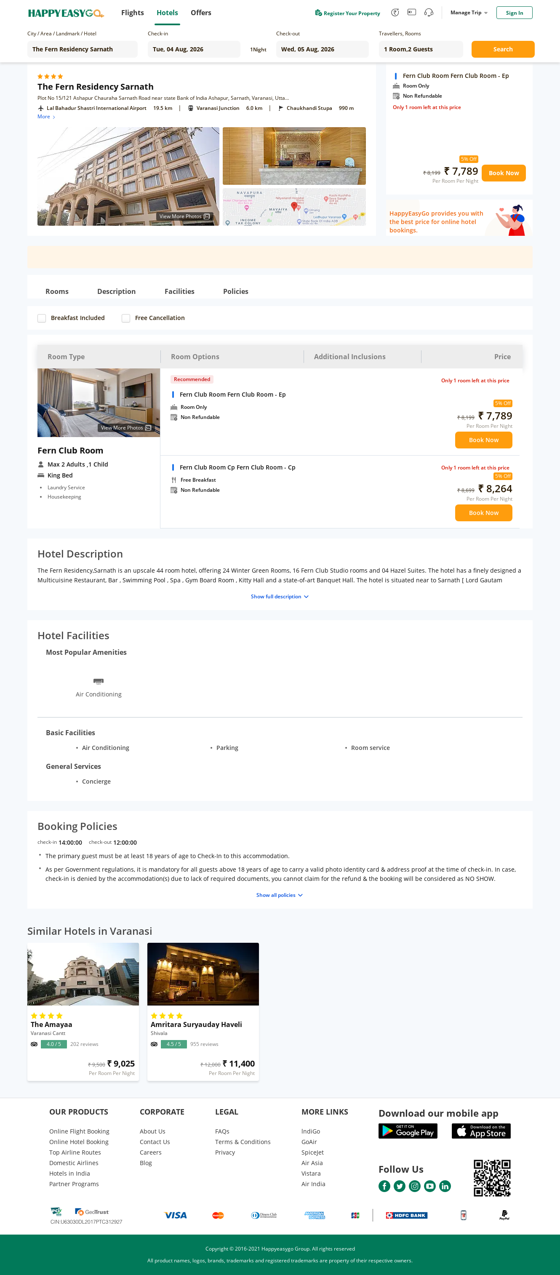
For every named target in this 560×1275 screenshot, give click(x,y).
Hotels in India (69, 1173)
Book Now (504, 173)
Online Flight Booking (79, 1131)
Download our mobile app (439, 1113)
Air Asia (312, 1163)
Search (503, 49)
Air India (313, 1184)
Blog (146, 1163)
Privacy (225, 1152)
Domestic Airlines (74, 1163)
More (46, 116)
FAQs (222, 1131)
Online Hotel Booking (79, 1142)
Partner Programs (74, 1184)
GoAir (309, 1142)
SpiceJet (312, 1152)
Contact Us (155, 1142)
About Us (152, 1131)
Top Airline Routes (75, 1152)
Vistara (311, 1173)
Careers (151, 1152)
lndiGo (310, 1131)
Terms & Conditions (243, 1142)
